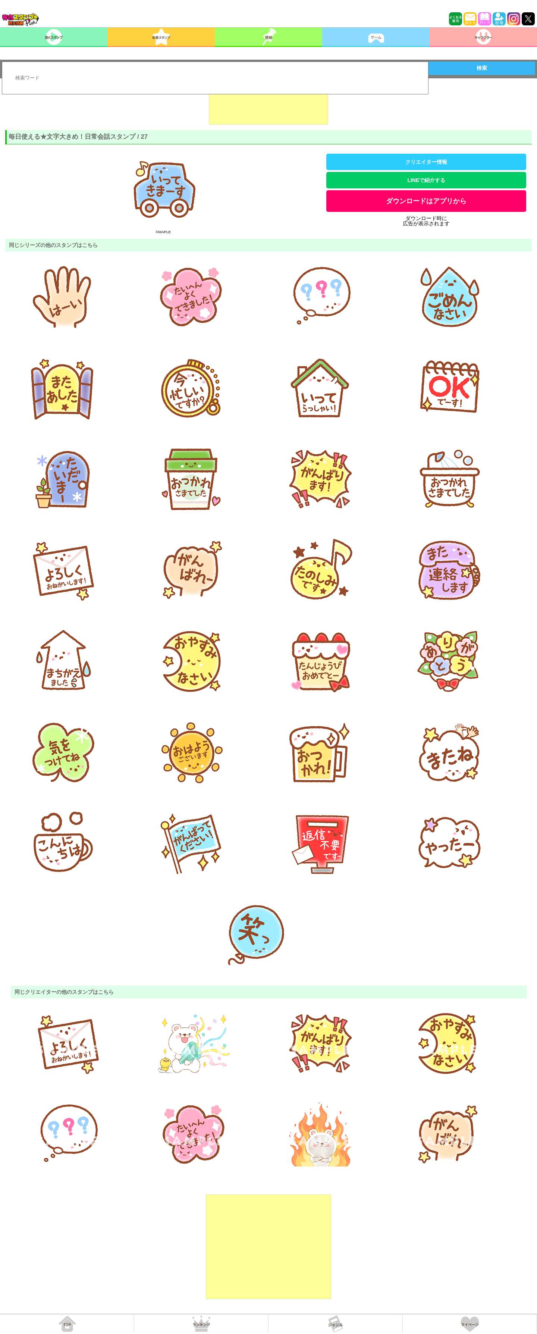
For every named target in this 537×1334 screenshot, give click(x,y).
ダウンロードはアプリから (426, 201)
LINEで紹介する (426, 180)
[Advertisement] (268, 106)
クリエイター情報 (426, 162)
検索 (482, 68)
